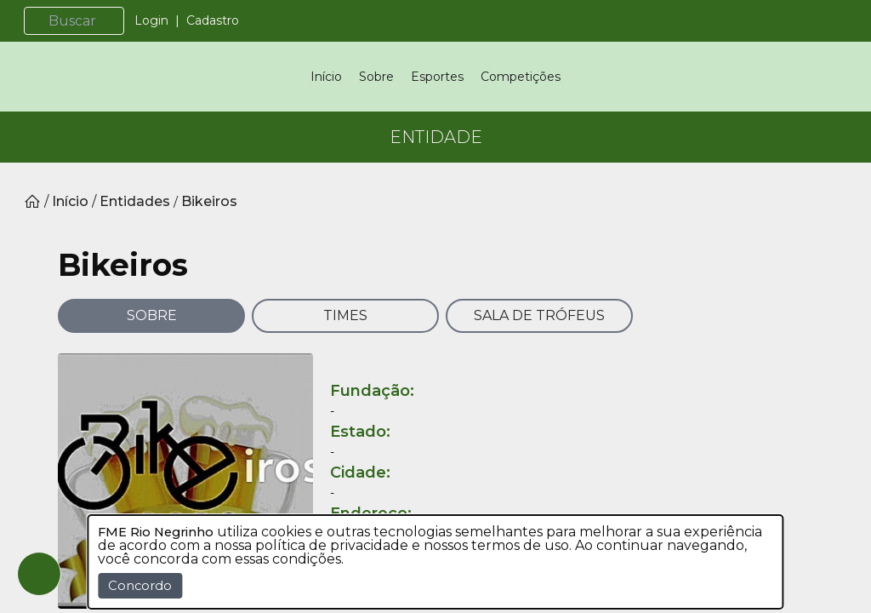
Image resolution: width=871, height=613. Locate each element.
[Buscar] (101, 21)
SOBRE (152, 386)
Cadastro (233, 20)
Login (172, 20)
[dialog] (435, 562)
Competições (521, 112)
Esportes (437, 112)
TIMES (345, 386)
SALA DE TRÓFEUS (539, 386)
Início (326, 112)
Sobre (376, 112)
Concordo (140, 585)
